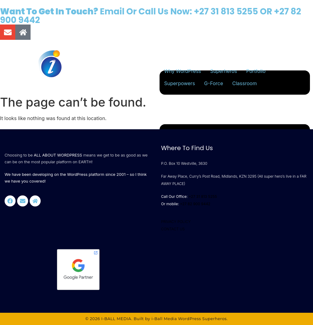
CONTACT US (173, 229)
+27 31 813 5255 (226, 11)
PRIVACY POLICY (176, 221)
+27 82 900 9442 (195, 204)
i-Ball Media (164, 318)
